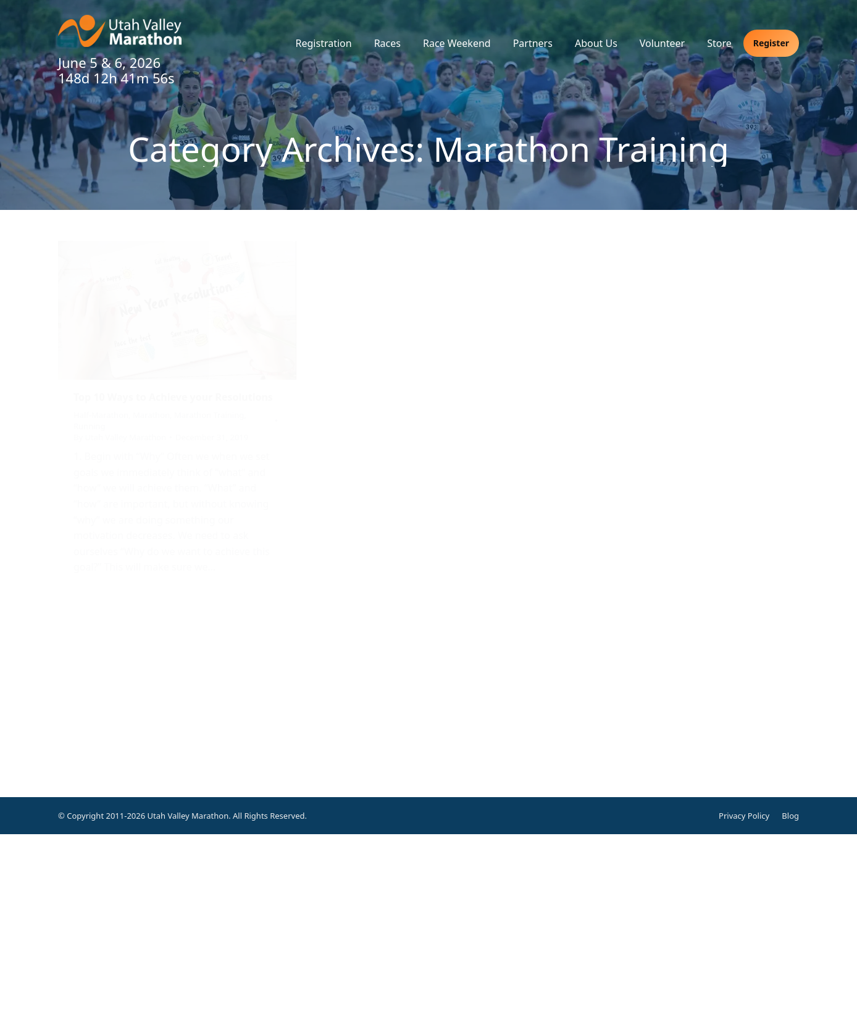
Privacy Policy (744, 815)
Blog (790, 815)
